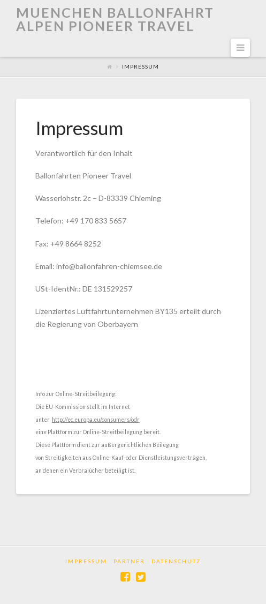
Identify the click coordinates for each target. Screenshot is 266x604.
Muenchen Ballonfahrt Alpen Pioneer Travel (115, 19)
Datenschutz (176, 561)
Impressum (86, 561)
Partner (129, 561)
